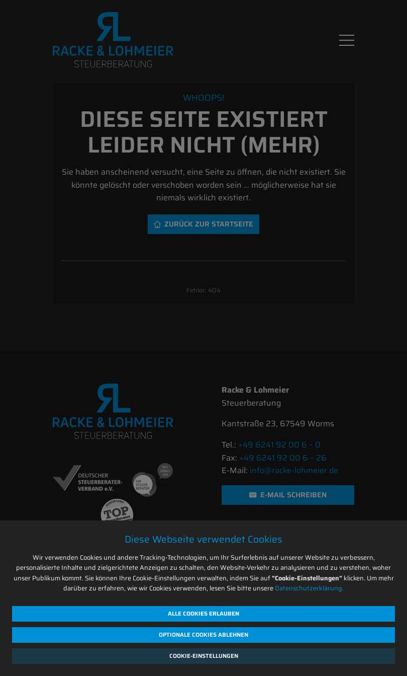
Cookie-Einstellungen (203, 655)
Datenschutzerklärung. (309, 588)
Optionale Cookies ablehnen (203, 634)
